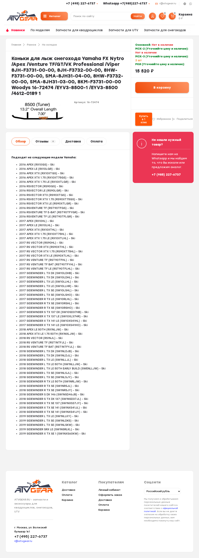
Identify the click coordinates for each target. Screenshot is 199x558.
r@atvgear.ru (167, 3)
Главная (16, 44)
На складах (49, 44)
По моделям (40, 30)
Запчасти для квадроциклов (79, 30)
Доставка (73, 141)
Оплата (96, 141)
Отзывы (45, 141)
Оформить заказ (110, 494)
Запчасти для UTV (123, 30)
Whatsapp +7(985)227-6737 (125, 3)
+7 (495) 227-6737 (80, 3)
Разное (31, 44)
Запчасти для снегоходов (165, 30)
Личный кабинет (109, 489)
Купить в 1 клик (143, 119)
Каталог (52, 16)
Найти (138, 16)
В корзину (162, 87)
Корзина (67, 499)
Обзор (21, 141)
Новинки (18, 30)
